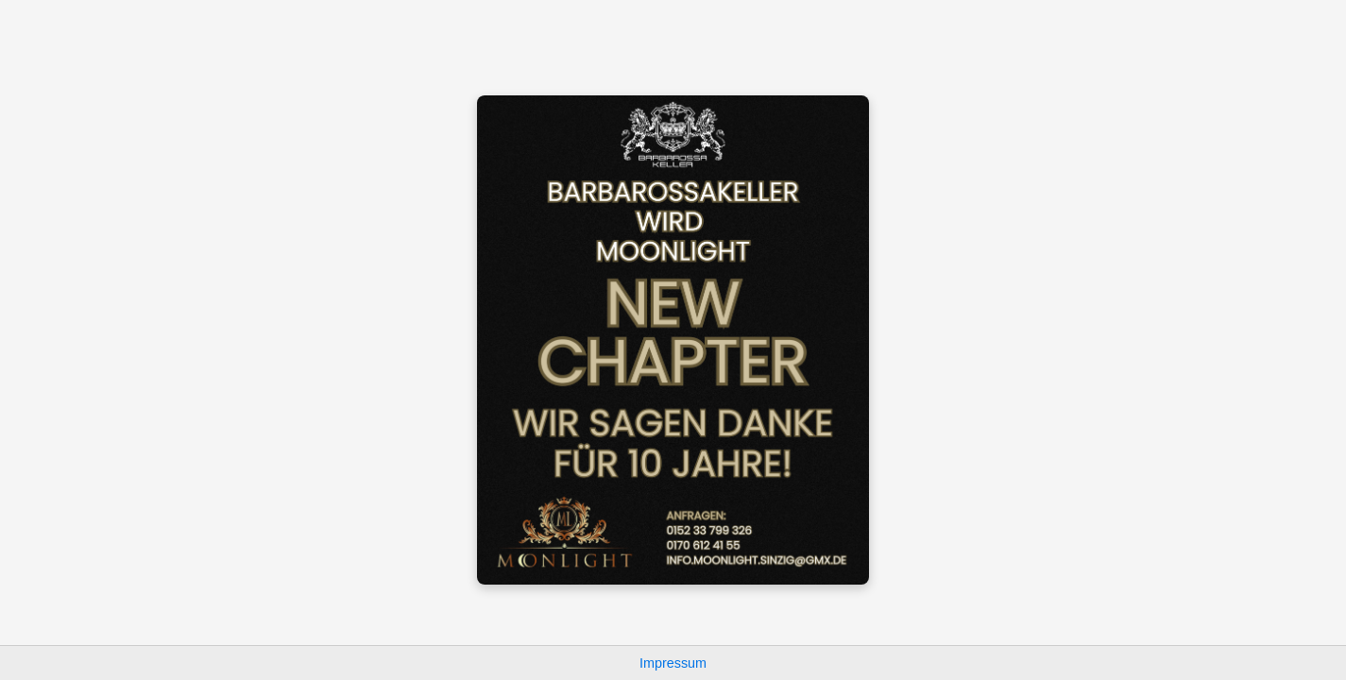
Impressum (673, 663)
